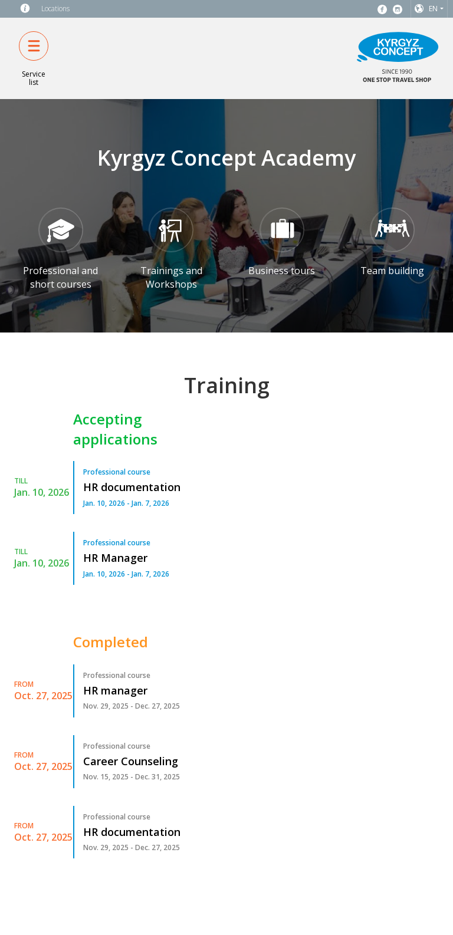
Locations (55, 9)
